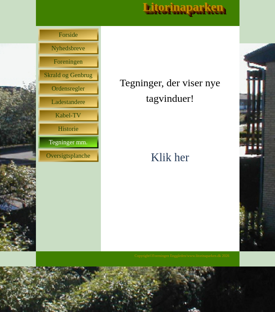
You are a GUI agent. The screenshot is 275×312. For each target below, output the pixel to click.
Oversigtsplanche (68, 155)
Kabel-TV (68, 115)
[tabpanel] (170, 84)
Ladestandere (68, 101)
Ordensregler (68, 88)
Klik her (170, 157)
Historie (68, 128)
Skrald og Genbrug (68, 75)
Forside (68, 34)
